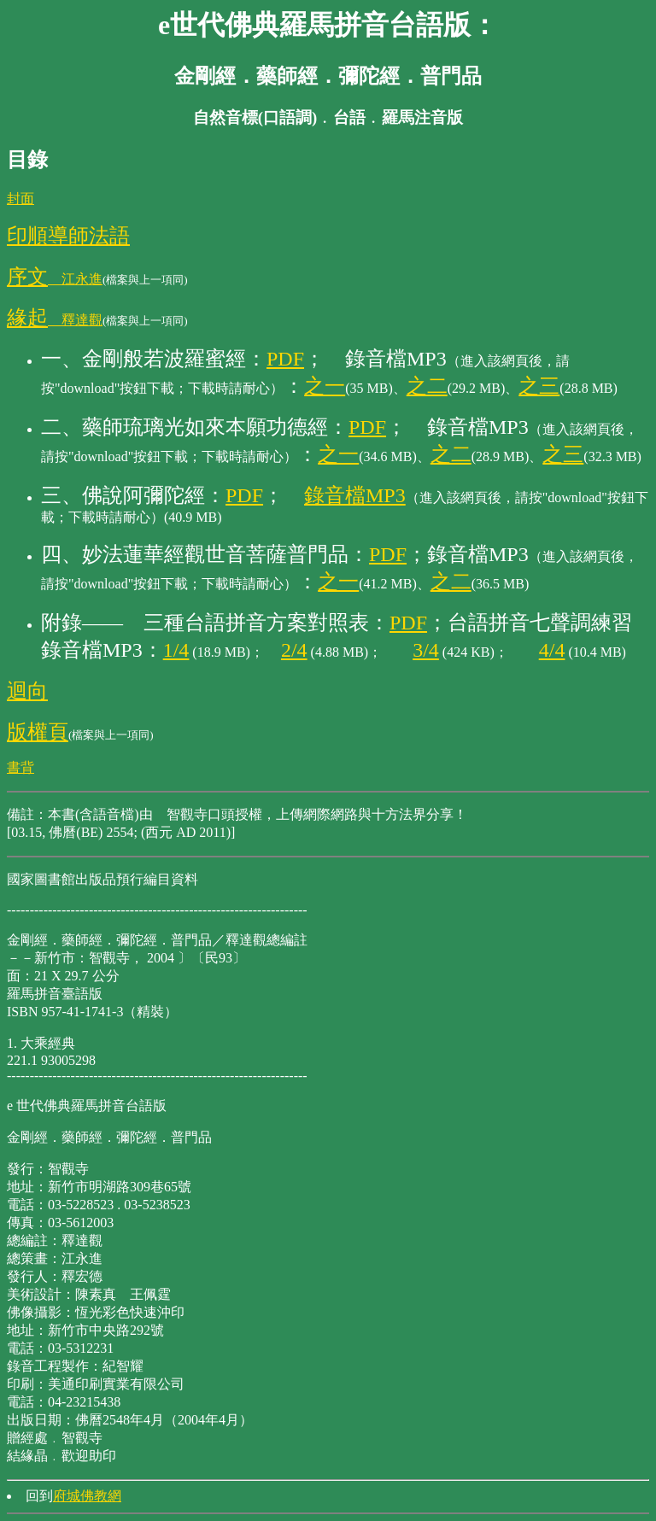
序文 (27, 277)
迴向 (27, 691)
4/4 (552, 650)
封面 (20, 198)
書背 (20, 767)
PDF (285, 359)
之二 (427, 386)
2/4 (294, 650)
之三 (538, 386)
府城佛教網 (87, 1496)
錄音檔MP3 (355, 495)
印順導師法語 (68, 236)
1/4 (176, 650)
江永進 (75, 279)
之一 (324, 386)
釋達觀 (75, 320)
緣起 (27, 318)
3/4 (426, 650)
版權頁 (37, 732)
